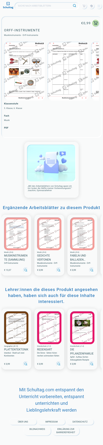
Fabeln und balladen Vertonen (78, 259)
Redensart (44, 349)
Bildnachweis (37, 429)
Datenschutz (80, 421)
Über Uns (23, 421)
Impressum (51, 421)
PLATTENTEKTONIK (16, 349)
